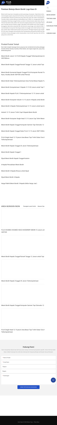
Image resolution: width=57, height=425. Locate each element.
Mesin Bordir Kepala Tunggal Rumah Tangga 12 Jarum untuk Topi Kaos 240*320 (27, 64)
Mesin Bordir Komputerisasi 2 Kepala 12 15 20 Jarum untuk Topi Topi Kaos (25, 87)
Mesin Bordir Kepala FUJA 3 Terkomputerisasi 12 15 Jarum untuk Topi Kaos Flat (27, 93)
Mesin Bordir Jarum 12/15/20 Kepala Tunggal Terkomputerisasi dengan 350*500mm (24, 57)
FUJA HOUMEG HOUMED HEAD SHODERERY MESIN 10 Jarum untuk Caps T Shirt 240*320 (27, 231)
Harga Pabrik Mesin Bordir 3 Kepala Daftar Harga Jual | (19, 183)
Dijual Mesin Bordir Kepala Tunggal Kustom (15, 158)
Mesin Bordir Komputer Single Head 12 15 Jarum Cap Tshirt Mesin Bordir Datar (27, 118)
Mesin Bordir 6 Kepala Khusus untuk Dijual (15, 171)
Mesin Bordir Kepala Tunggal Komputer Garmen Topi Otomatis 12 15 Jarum (26, 125)
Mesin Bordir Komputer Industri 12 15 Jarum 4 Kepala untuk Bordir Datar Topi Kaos (28, 100)
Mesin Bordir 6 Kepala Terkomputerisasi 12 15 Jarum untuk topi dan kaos (25, 106)
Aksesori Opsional (42, 206)
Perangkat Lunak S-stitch (29, 206)
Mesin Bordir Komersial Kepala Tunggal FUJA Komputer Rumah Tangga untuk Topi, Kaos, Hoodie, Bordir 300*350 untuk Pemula (28, 73)
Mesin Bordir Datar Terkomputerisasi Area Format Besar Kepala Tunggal (24, 81)
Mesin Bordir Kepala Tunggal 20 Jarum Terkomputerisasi (19, 146)
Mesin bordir (52, 206)
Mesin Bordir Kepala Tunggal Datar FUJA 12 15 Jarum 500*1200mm (23, 131)
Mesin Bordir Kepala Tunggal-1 (11, 152)
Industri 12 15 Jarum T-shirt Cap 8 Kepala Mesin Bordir (19, 112)
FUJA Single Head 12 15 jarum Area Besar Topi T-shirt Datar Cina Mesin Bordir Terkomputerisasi (26, 138)
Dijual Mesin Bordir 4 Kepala (10, 177)
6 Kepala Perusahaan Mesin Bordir (12, 164)
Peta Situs (36, 422)
